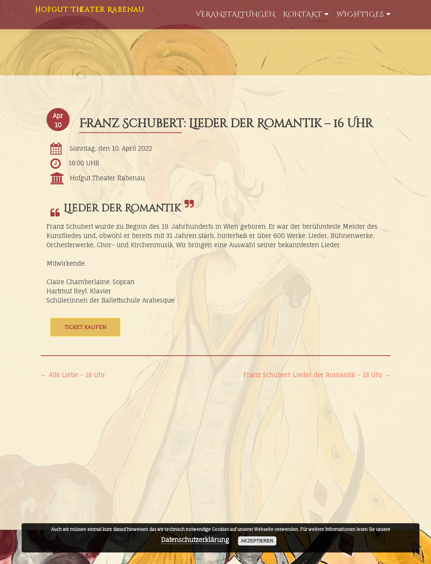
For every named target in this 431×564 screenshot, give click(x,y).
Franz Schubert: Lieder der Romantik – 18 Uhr (317, 375)
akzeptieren (257, 541)
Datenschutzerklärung (195, 540)
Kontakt (302, 14)
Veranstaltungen (235, 14)
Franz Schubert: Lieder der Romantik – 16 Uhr (226, 123)
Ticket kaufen (85, 327)
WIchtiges (360, 14)
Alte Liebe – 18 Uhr (73, 375)
